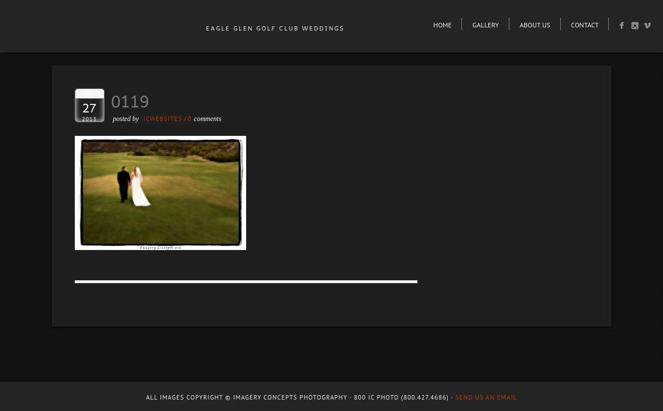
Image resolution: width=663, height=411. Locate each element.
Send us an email (486, 397)
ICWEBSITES (162, 119)
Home (442, 25)
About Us (535, 25)
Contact (585, 25)
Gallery (485, 25)
